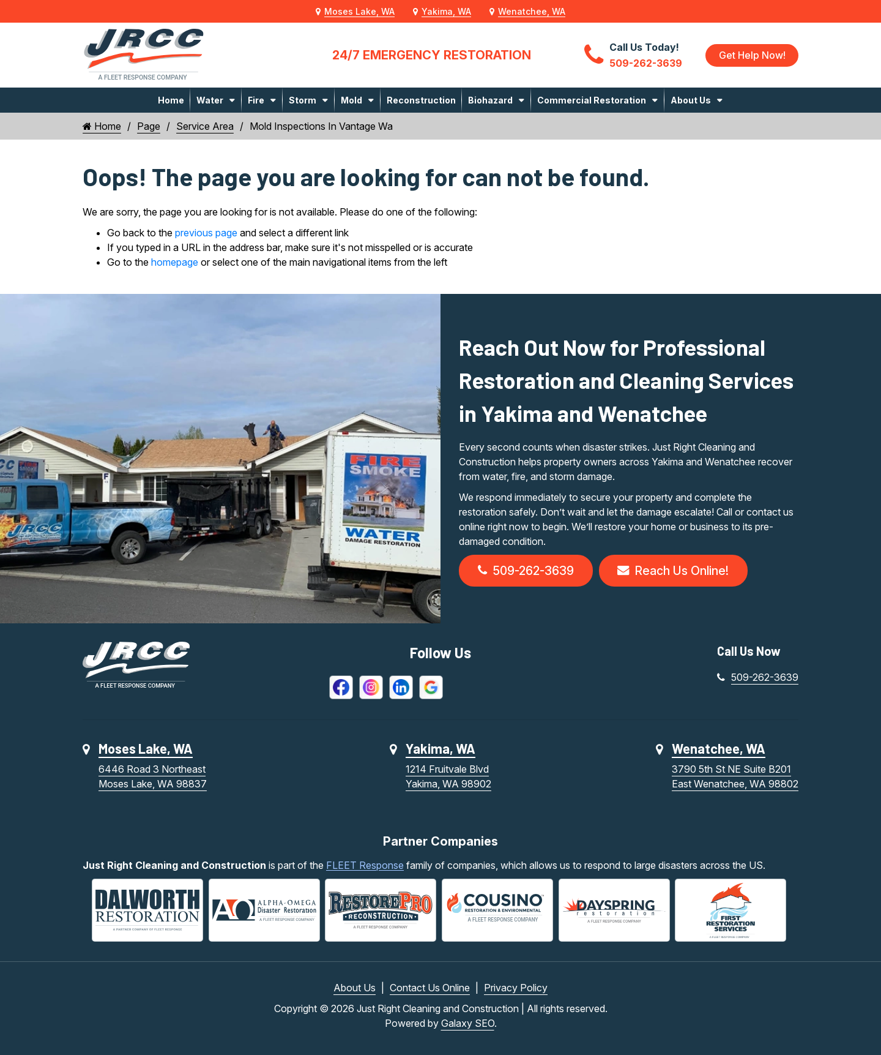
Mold (351, 100)
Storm (302, 100)
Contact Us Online (430, 988)
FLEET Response (365, 866)
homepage (174, 262)
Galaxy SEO (467, 1023)
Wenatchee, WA (531, 11)
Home (171, 100)
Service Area (205, 126)
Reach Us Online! (678, 571)
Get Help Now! (751, 55)
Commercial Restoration (591, 100)
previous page (206, 233)
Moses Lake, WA (359, 11)
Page (148, 126)
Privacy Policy (516, 988)
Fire (256, 100)
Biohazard (490, 100)
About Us (691, 100)
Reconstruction (421, 100)
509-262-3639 (527, 571)
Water (209, 100)
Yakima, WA (446, 11)
